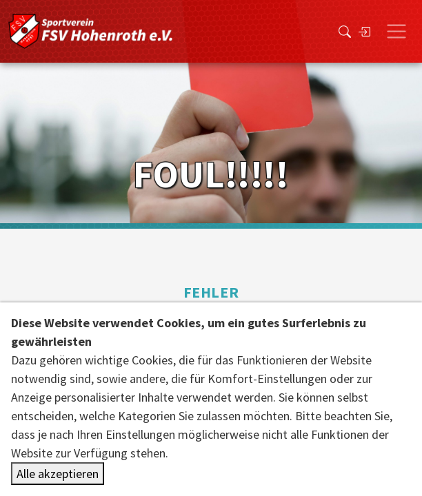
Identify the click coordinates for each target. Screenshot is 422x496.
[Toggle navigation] (396, 31)
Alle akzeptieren (58, 474)
